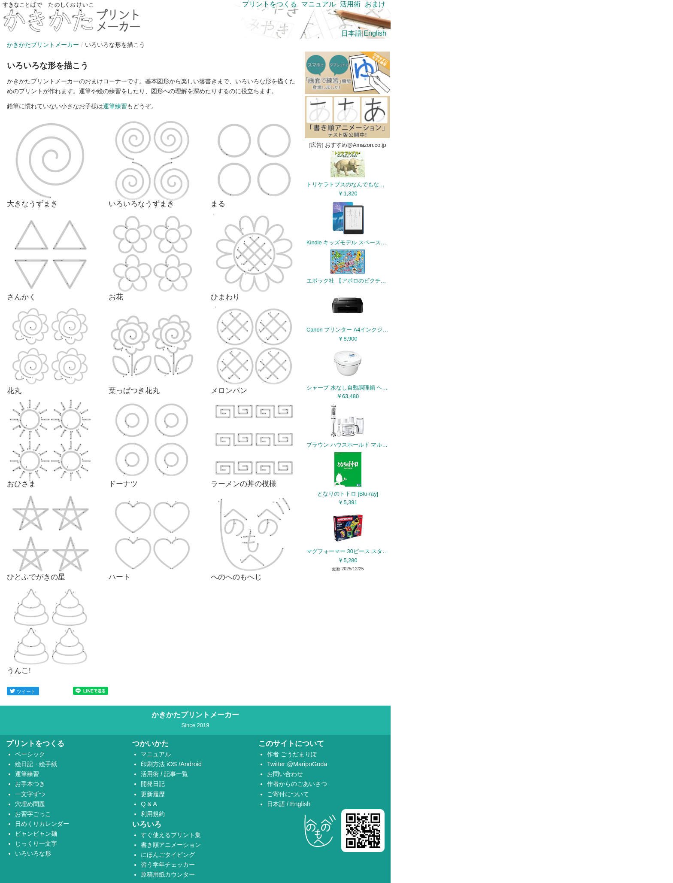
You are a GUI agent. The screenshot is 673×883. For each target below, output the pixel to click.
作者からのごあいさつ (297, 783)
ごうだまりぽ (299, 754)
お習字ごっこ (33, 813)
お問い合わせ (285, 773)
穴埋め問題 (30, 804)
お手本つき (30, 783)
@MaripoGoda (307, 764)
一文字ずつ (30, 794)
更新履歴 (153, 794)
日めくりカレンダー (42, 823)
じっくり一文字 (36, 843)
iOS (173, 764)
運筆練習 (115, 106)
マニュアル (318, 4)
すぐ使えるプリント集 (171, 834)
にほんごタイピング (168, 854)
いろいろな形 (33, 853)
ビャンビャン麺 (36, 833)
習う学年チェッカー (168, 864)
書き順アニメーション (171, 844)
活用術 (350, 4)
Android (191, 764)
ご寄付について (288, 794)
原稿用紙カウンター (168, 874)
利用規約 (153, 813)
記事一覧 (176, 773)
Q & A (149, 804)
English (375, 33)
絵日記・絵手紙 (36, 764)
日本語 (351, 33)
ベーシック (30, 754)
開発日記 (153, 783)
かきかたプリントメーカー (43, 44)
